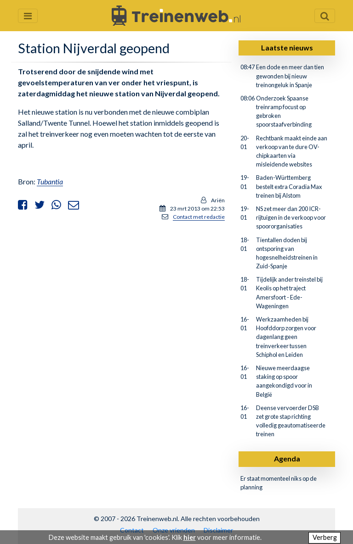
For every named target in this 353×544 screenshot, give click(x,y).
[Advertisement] (121, 292)
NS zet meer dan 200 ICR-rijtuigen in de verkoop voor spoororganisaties (291, 217)
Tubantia (50, 181)
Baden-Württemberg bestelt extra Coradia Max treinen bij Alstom (289, 186)
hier (189, 537)
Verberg (325, 537)
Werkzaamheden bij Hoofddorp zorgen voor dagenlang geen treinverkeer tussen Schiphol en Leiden (286, 337)
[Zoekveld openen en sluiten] (324, 16)
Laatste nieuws (287, 47)
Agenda (287, 458)
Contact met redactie (199, 216)
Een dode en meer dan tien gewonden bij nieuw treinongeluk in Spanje (290, 75)
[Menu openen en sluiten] (28, 16)
